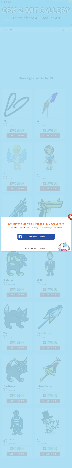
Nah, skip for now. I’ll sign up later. (36, 248)
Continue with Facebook (31, 236)
